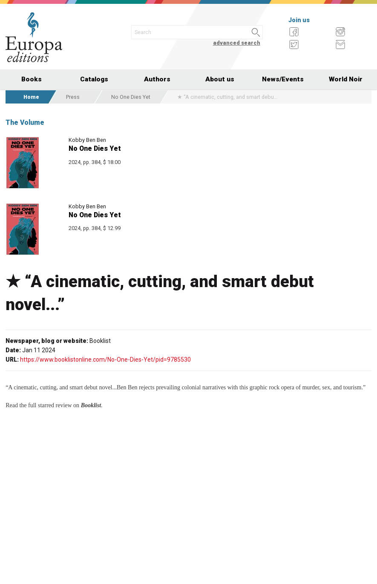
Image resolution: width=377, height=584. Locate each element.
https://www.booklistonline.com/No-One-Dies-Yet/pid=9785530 (105, 359)
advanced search (236, 43)
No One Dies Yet (130, 97)
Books (31, 79)
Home (31, 97)
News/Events (283, 79)
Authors (157, 79)
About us (219, 79)
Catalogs (94, 79)
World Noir (346, 79)
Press (73, 97)
